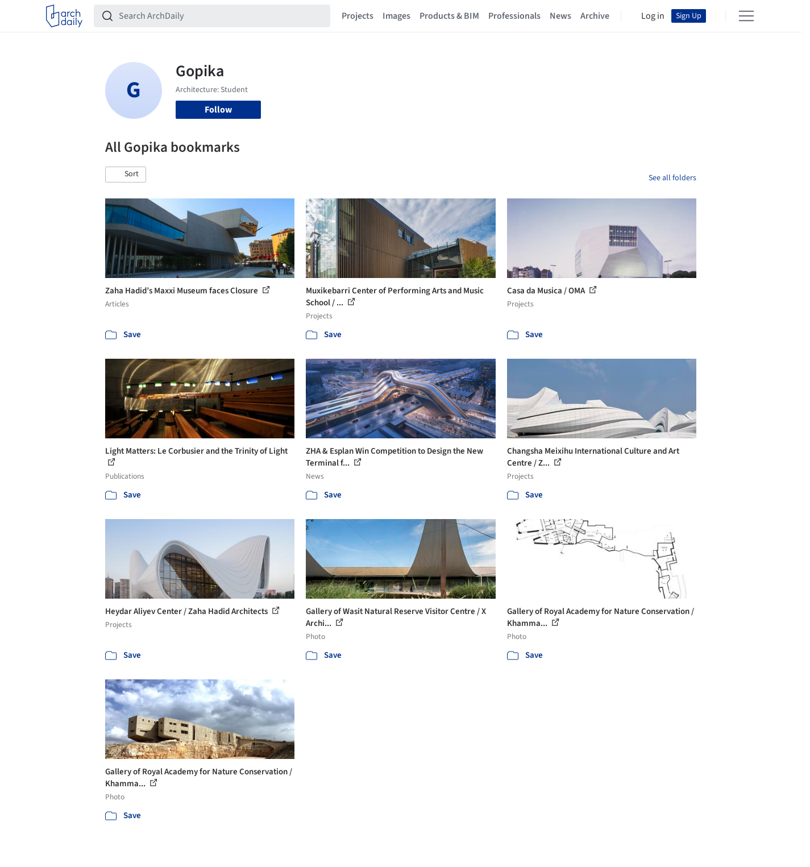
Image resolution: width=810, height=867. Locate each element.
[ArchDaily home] (64, 16)
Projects (357, 16)
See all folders (672, 178)
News (560, 16)
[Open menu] (746, 16)
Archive (594, 16)
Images (396, 16)
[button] (125, 174)
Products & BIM (449, 16)
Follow (218, 109)
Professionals (514, 16)
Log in (652, 16)
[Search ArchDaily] (221, 16)
